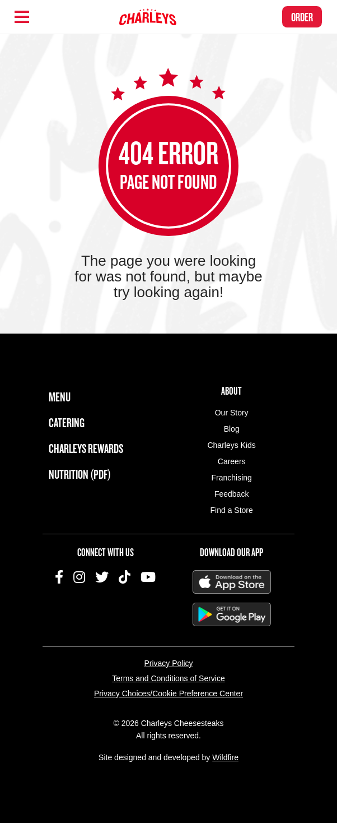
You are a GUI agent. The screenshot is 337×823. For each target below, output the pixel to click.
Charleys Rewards (86, 448)
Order (302, 17)
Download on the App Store (232, 582)
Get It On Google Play (232, 614)
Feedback (231, 494)
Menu (60, 397)
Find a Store (231, 510)
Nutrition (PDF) (80, 474)
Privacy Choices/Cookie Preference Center (168, 693)
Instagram (79, 577)
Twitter (102, 577)
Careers (232, 461)
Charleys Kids (231, 445)
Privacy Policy (168, 663)
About (231, 390)
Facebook (59, 577)
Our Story (232, 413)
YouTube (148, 577)
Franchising (231, 478)
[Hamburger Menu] (22, 17)
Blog (232, 429)
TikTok (124, 577)
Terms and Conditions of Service (168, 678)
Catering (67, 422)
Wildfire (225, 757)
